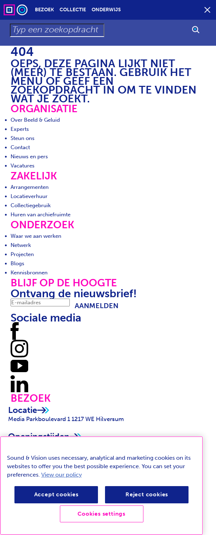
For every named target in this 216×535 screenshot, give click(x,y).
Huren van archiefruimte (40, 214)
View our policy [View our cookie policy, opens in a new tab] (61, 474)
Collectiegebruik (31, 205)
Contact (20, 147)
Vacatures (23, 166)
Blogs (17, 263)
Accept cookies (56, 494)
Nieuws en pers (29, 156)
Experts (20, 129)
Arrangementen (30, 187)
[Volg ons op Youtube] (19, 366)
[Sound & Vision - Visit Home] (16, 9)
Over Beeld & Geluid (35, 120)
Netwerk (21, 245)
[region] (101, 485)
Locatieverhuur (29, 196)
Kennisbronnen (29, 272)
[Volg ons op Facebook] (15, 330)
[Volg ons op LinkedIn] (19, 383)
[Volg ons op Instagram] (19, 348)
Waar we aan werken (36, 236)
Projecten (22, 254)
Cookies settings (101, 513)
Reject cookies (146, 494)
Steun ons (23, 138)
